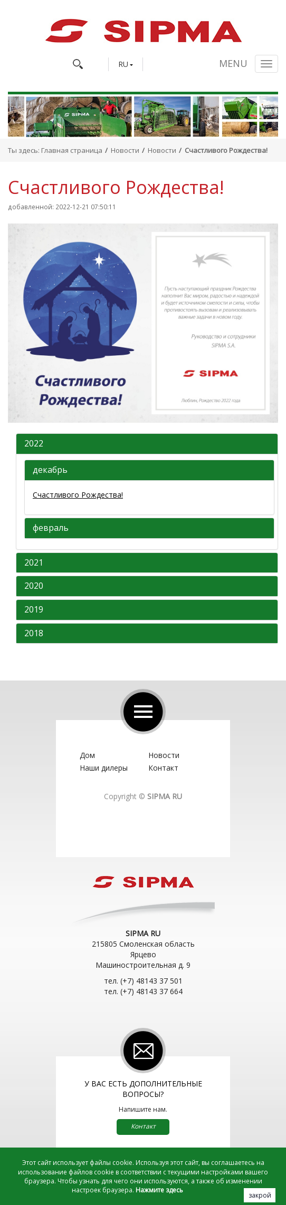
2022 (33, 444)
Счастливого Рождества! (78, 495)
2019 (33, 610)
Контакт (163, 768)
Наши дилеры (104, 768)
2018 (33, 633)
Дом (87, 755)
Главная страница (71, 150)
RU (123, 64)
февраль (51, 528)
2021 (33, 563)
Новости (125, 150)
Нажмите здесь (159, 1189)
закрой (260, 1195)
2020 (33, 586)
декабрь (50, 470)
